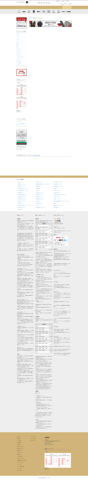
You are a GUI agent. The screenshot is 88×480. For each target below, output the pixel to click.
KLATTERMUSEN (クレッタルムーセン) (28, 11)
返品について (19, 450)
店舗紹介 (57, 7)
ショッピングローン (19, 121)
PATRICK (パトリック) (53, 11)
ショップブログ (66, 7)
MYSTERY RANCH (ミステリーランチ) (43, 11)
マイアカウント (33, 436)
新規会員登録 (57, 1)
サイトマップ (19, 464)
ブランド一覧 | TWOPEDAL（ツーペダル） (21, 124)
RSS (18, 470)
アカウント (67, 1)
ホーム (18, 436)
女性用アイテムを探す (48, 7)
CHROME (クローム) (33, 11)
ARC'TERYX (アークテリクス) (18, 11)
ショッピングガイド (68, 4)
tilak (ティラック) (23, 11)
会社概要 (70, 3)
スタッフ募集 (59, 3)
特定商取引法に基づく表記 (21, 460)
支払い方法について (20, 446)
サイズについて (20, 452)
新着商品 (18, 438)
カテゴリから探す (30, 7)
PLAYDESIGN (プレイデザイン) (38, 11)
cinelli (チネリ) (68, 11)
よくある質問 (62, 4)
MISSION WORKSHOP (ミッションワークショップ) (48, 11)
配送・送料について (20, 448)
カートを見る (33, 438)
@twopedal (37, 155)
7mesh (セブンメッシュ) (58, 11)
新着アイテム (21, 7)
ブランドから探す (39, 7)
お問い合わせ (65, 3)
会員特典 (62, 1)
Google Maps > (47, 443)
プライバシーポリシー (21, 462)
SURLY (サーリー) (63, 11)
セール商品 (19, 440)
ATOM (20, 470)
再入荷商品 (19, 442)
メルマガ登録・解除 (20, 466)
